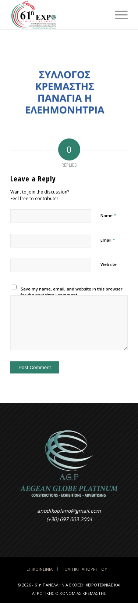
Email (107, 239)
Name (108, 215)
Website (108, 264)
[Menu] (117, 14)
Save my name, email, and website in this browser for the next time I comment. (72, 292)
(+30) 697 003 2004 (69, 519)
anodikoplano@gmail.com (69, 510)
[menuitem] (117, 14)
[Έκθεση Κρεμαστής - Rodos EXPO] (57, 14)
